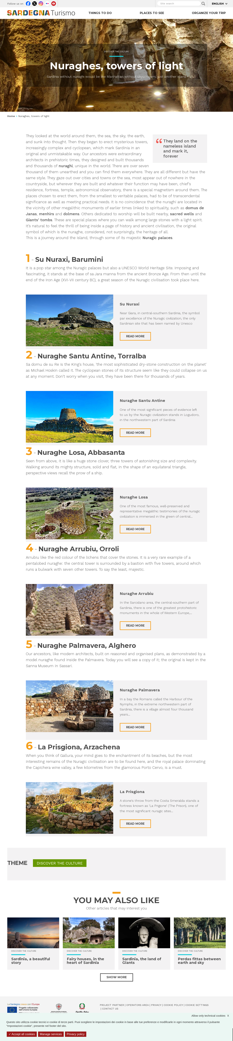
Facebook (28, 3)
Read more (135, 336)
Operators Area (137, 1005)
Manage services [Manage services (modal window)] (51, 1034)
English (218, 3)
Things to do (100, 13)
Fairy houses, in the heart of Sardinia (85, 961)
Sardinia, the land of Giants (141, 961)
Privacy (156, 1005)
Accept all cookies (22, 1034)
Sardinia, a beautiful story (30, 961)
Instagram (41, 3)
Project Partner (112, 1005)
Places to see (152, 13)
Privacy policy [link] (76, 1034)
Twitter (34, 3)
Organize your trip (209, 13)
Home (11, 116)
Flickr (47, 3)
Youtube (53, 3)
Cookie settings (197, 1005)
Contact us (110, 1008)
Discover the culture (116, 51)
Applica (203, 3)
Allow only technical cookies (212, 1016)
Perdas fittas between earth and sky (199, 961)
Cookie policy (173, 1005)
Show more (116, 977)
